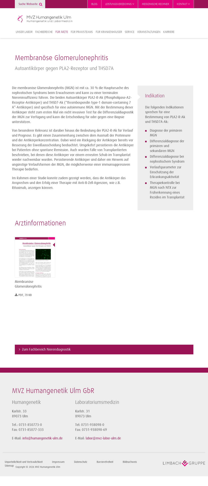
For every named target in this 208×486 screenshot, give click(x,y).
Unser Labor (24, 31)
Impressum (58, 462)
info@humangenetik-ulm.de (42, 438)
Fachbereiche (44, 31)
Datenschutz (80, 462)
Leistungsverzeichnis (119, 4)
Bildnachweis (130, 462)
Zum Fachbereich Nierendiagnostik (46, 349)
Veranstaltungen (148, 31)
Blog (94, 4)
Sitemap (9, 465)
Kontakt (183, 4)
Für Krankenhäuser (109, 31)
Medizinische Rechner (155, 4)
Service (129, 31)
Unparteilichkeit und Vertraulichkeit (24, 462)
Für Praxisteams (82, 31)
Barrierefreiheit (105, 462)
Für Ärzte (61, 31)
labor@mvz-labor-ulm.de (103, 438)
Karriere (168, 31)
